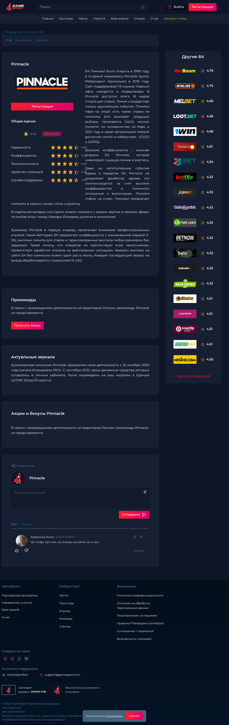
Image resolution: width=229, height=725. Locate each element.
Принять (134, 715)
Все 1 (14, 524)
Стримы (65, 626)
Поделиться (25, 466)
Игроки (64, 611)
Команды (65, 618)
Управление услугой (17, 602)
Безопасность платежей (134, 639)
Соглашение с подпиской (135, 631)
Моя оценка (52, 133)
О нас (6, 617)
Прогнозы (66, 603)
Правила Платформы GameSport (140, 623)
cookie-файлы (114, 715)
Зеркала (41, 40)
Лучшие (27, 524)
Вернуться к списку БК (25, 32)
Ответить (139, 550)
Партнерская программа (20, 595)
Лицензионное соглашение (137, 615)
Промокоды (23, 40)
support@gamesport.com (62, 674)
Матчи (63, 595)
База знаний (10, 609)
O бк (9, 40)
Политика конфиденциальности (140, 595)
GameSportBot (17, 674)
